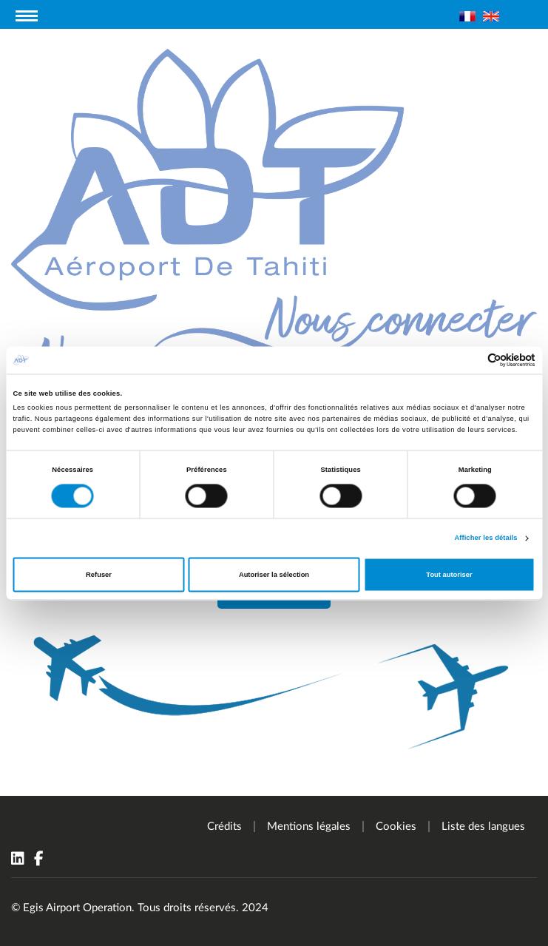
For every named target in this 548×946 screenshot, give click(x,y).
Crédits (224, 826)
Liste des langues (483, 826)
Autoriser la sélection (274, 574)
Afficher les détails (485, 538)
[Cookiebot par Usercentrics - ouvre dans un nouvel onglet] (470, 360)
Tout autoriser (449, 574)
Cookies (396, 826)
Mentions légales (309, 826)
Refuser (99, 574)
